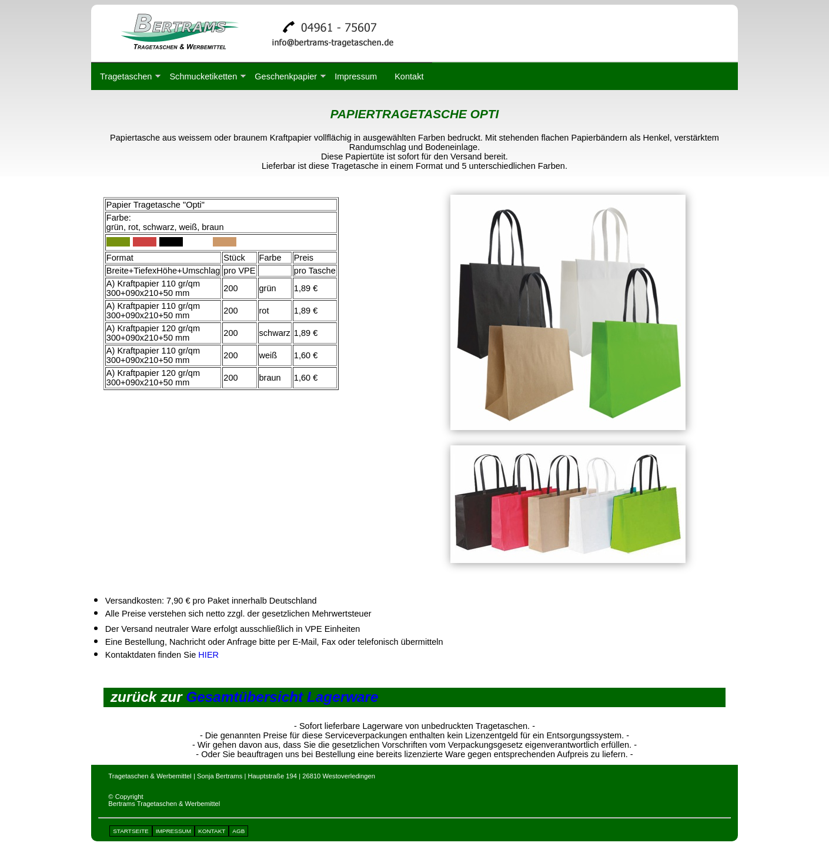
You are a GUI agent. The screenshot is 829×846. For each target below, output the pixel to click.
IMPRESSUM (173, 831)
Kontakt (409, 76)
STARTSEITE (131, 831)
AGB (238, 831)
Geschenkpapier (286, 76)
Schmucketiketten (203, 76)
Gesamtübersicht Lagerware (282, 697)
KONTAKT (211, 831)
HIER (208, 655)
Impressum (356, 76)
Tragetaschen (126, 76)
